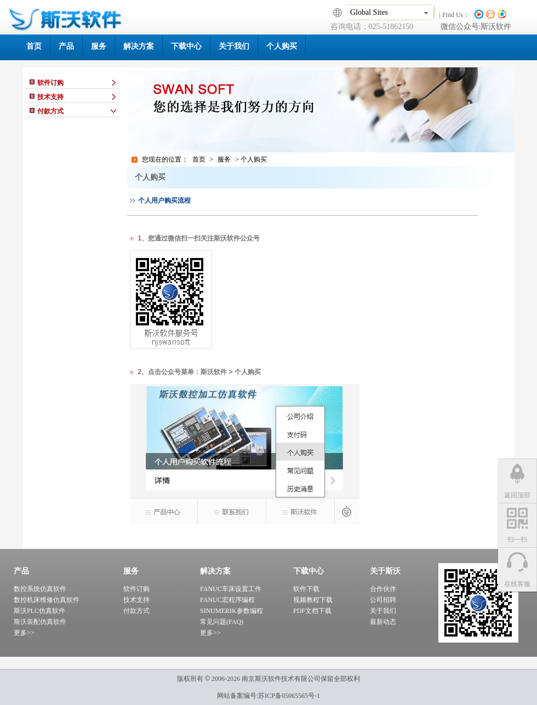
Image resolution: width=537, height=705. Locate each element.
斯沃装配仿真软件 (40, 622)
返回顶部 (517, 495)
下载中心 (186, 46)
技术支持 (136, 600)
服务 (98, 46)
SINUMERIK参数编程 (231, 611)
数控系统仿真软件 (40, 589)
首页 (34, 46)
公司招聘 (383, 600)
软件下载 (306, 589)
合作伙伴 (383, 589)
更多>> (24, 633)
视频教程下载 (313, 600)
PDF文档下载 (312, 611)
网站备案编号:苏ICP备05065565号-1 (268, 696)
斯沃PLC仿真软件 (39, 611)
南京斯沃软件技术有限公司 (280, 679)
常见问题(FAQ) (221, 622)
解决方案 (138, 46)
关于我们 (234, 46)
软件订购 (136, 589)
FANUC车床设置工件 (230, 589)
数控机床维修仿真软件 (46, 600)
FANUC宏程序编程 (227, 600)
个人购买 (281, 46)
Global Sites (388, 12)
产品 (66, 46)
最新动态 (383, 622)
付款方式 (136, 611)
